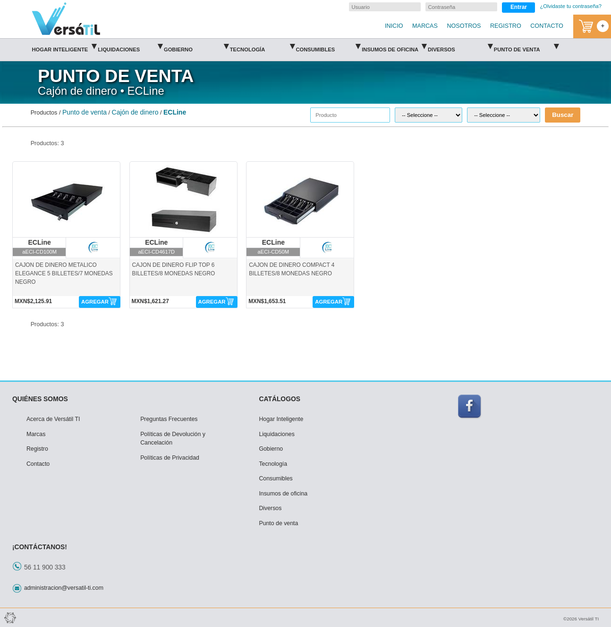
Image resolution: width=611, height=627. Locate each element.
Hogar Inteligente (64, 46)
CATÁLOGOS (279, 399)
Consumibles (328, 46)
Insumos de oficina (394, 46)
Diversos (460, 46)
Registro (37, 449)
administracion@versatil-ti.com (63, 588)
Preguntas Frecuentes (168, 419)
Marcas (35, 434)
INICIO (394, 26)
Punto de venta (526, 46)
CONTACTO (546, 26)
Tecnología (262, 46)
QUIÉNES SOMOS (40, 399)
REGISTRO (505, 26)
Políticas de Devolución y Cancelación (172, 438)
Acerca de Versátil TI (53, 419)
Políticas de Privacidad (169, 457)
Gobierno (196, 46)
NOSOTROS (464, 26)
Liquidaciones (130, 46)
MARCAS (425, 26)
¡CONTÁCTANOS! (39, 547)
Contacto (38, 464)
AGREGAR (95, 302)
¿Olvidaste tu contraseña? (571, 6)
